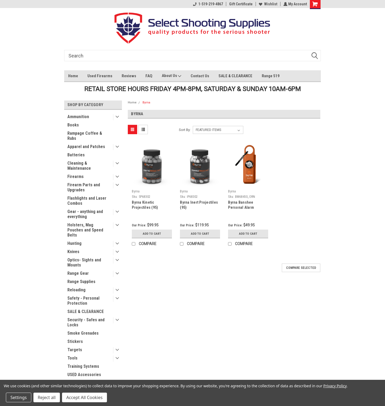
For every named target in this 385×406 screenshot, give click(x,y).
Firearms (75, 176)
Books (73, 124)
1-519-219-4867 (207, 4)
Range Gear (78, 273)
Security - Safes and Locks (86, 322)
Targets (74, 349)
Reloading (76, 289)
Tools (72, 358)
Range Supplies (81, 281)
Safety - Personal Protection (83, 301)
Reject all (47, 397)
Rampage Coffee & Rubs (84, 136)
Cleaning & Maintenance (79, 166)
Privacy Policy (334, 385)
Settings (18, 397)
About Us (171, 76)
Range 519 (271, 76)
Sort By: (185, 130)
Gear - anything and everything (85, 214)
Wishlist (267, 4)
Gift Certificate (240, 4)
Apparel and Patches (86, 146)
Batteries (76, 154)
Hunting (74, 243)
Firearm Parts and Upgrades (83, 187)
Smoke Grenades (83, 333)
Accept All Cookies (84, 397)
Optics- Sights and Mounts (84, 262)
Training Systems (83, 366)
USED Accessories (84, 374)
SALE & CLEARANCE (235, 76)
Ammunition (78, 116)
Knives (73, 251)
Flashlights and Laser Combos (86, 201)
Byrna (146, 102)
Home (73, 76)
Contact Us (200, 76)
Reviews (129, 76)
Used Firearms (99, 76)
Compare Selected (301, 268)
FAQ (148, 76)
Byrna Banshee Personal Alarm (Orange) (241, 207)
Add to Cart (152, 233)
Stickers (75, 341)
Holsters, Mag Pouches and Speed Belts (85, 230)
